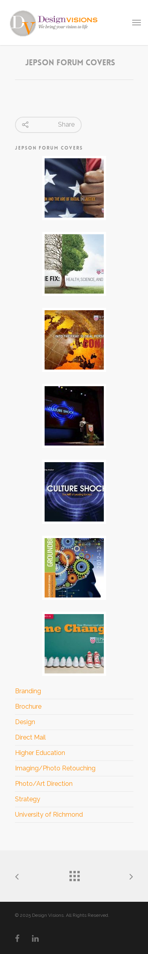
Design (25, 722)
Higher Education (40, 753)
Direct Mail (30, 737)
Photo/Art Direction (44, 783)
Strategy (27, 799)
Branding (28, 691)
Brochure (28, 706)
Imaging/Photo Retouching (55, 768)
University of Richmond (49, 814)
